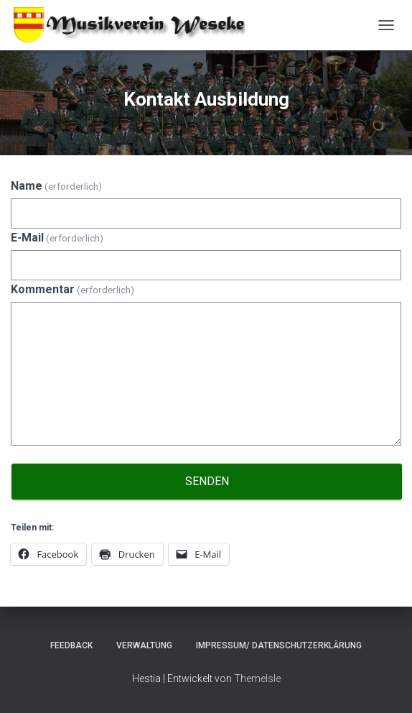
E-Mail (57, 237)
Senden (207, 481)
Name (56, 186)
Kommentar (72, 289)
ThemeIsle (257, 678)
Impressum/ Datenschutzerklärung (279, 645)
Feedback (71, 645)
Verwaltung (144, 645)
